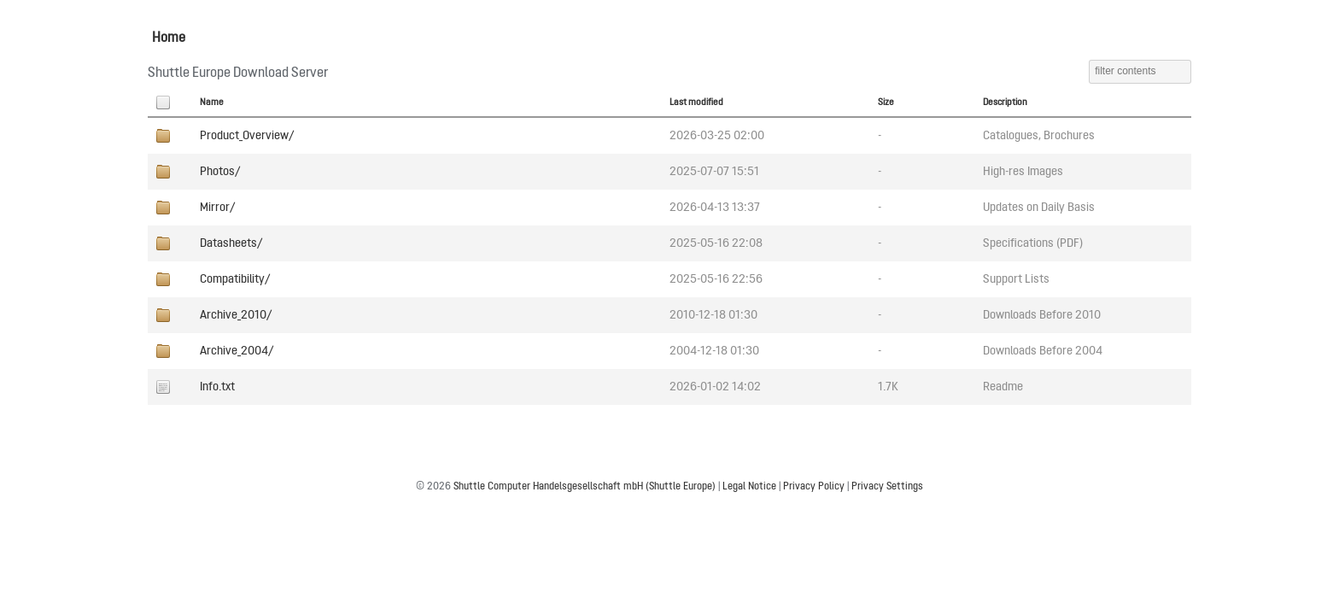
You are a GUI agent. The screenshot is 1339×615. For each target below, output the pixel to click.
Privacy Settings (887, 487)
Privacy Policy (814, 487)
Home (168, 38)
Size (886, 102)
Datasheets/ (231, 243)
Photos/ (220, 172)
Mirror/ (217, 208)
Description (1005, 102)
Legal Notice (749, 487)
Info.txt (217, 387)
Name (212, 102)
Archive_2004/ (236, 351)
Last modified (696, 102)
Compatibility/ (235, 279)
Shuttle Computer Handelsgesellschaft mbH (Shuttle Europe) (584, 487)
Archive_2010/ (236, 315)
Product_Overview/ (247, 136)
